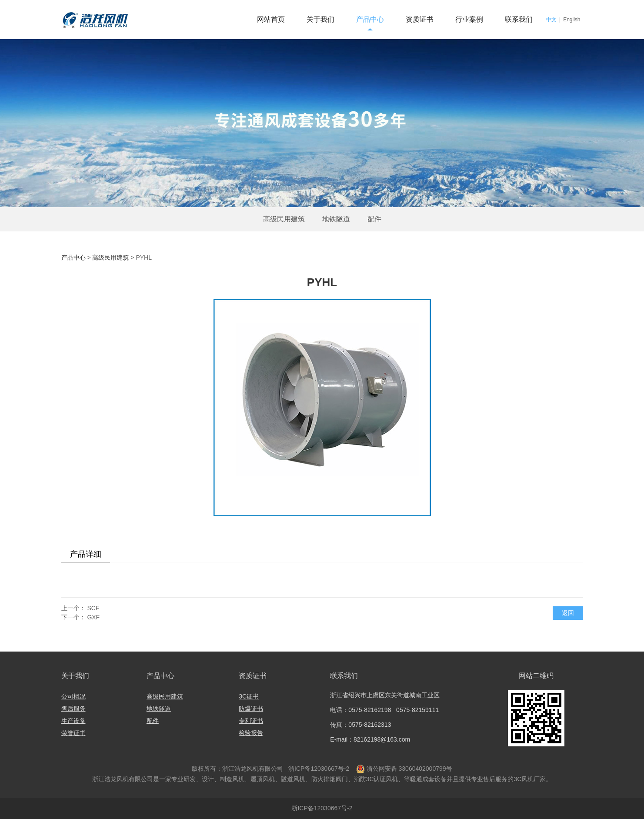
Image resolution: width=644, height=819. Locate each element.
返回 (568, 612)
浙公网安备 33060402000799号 (409, 768)
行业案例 (469, 19)
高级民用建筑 (284, 219)
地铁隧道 (336, 219)
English (571, 20)
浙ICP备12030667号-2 (318, 768)
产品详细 (85, 554)
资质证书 (420, 19)
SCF (93, 608)
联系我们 (519, 19)
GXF (93, 617)
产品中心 (370, 19)
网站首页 (271, 19)
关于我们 (320, 19)
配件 (374, 219)
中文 (551, 20)
